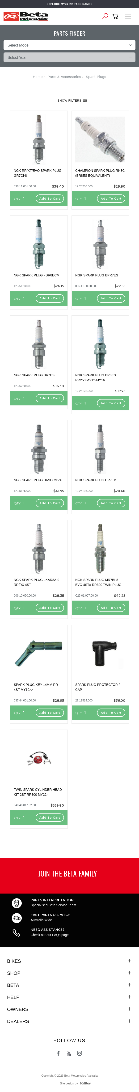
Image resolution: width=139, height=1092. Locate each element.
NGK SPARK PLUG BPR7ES (96, 275)
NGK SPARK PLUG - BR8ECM (36, 275)
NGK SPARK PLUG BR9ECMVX (38, 480)
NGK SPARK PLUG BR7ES (34, 375)
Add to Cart (49, 198)
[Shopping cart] (116, 16)
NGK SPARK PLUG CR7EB (95, 480)
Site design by (74, 1083)
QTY (17, 199)
